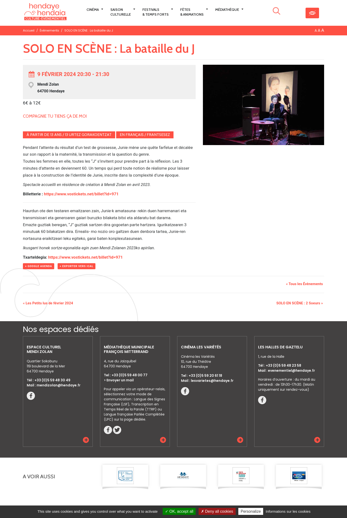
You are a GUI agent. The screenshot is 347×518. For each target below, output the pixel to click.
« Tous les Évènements (304, 284)
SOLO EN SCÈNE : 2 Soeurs (299, 303)
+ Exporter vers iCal (76, 266)
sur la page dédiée (129, 419)
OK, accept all (179, 511)
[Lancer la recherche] (276, 11)
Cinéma (93, 9)
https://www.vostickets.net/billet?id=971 (81, 194)
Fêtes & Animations (192, 12)
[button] (86, 440)
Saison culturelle (120, 12)
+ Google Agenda (38, 266)
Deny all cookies (217, 511)
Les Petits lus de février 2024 (48, 303)
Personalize (251, 511)
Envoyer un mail (120, 380)
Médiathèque (227, 9)
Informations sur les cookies (288, 511)
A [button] (316, 30)
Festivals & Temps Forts (155, 12)
